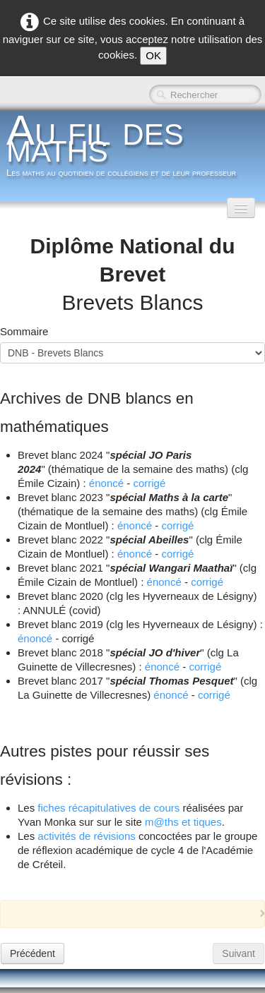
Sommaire (24, 331)
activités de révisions (86, 836)
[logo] (132, 149)
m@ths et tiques (183, 822)
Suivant (238, 953)
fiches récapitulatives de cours (108, 808)
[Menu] (241, 208)
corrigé (149, 483)
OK (153, 55)
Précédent (32, 953)
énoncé (106, 483)
